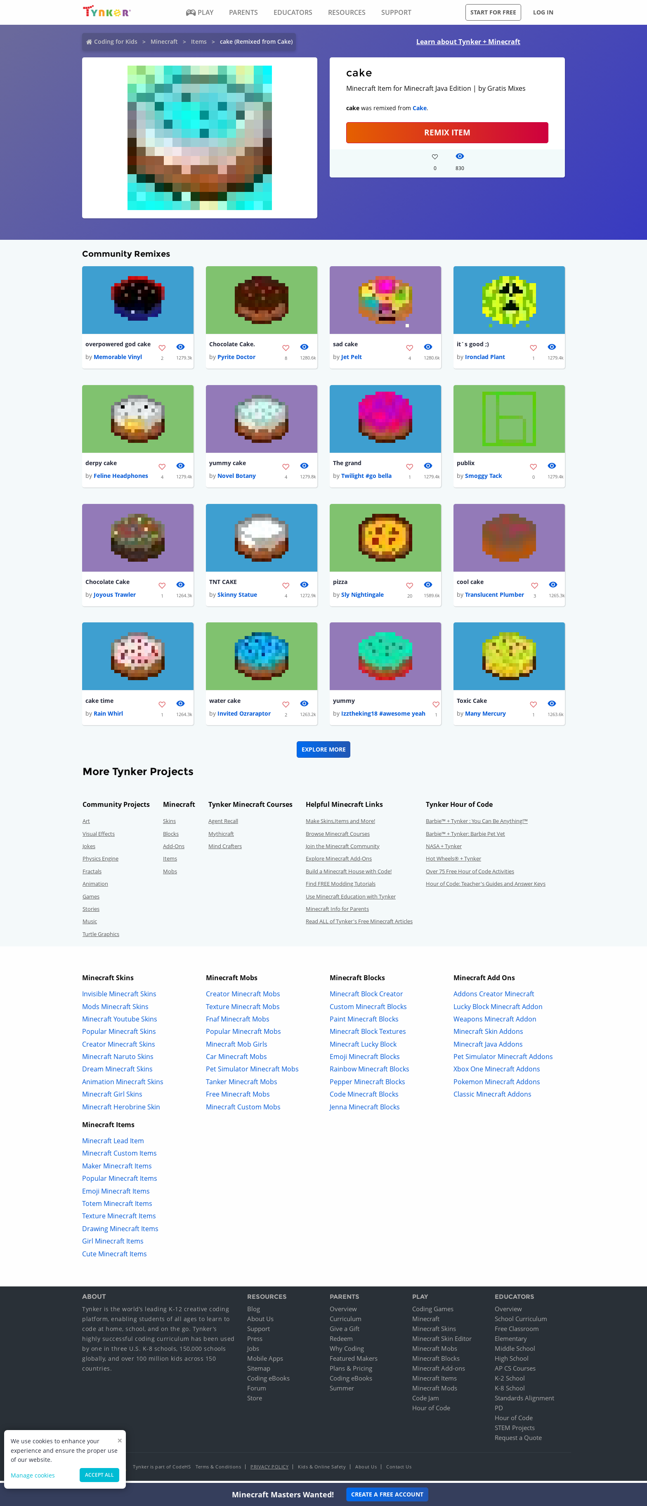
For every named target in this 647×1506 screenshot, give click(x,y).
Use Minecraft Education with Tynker (351, 899)
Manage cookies (33, 1475)
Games (91, 899)
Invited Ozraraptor (244, 717)
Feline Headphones (121, 477)
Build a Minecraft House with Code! (349, 874)
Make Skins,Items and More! (340, 824)
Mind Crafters (225, 849)
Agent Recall (223, 824)
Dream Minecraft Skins (117, 1072)
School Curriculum (521, 1322)
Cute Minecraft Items (114, 1256)
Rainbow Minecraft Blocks (369, 1072)
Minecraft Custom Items (119, 1156)
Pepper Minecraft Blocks (367, 1084)
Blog (253, 1312)
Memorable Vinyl (118, 358)
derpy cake (101, 464)
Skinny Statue (237, 597)
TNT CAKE (223, 584)
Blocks (171, 836)
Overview (343, 1312)
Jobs (253, 1352)
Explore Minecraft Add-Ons (339, 861)
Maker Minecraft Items (117, 1168)
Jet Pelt (351, 358)
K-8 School (510, 1391)
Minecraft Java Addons (488, 1047)
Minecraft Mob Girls (236, 1047)
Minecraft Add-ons (438, 1371)
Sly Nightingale (362, 597)
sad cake (345, 344)
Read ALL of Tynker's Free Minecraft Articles (359, 924)
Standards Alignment (524, 1401)
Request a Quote (518, 1441)
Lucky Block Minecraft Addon (498, 1009)
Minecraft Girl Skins (112, 1097)
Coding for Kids (115, 41)
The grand (347, 464)
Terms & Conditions (218, 1470)
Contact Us (398, 1470)
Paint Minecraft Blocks (364, 1021)
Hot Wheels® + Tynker (453, 861)
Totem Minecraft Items (117, 1206)
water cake (225, 703)
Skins (169, 824)
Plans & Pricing (351, 1371)
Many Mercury (485, 717)
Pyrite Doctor (236, 358)
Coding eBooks (268, 1381)
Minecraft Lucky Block (363, 1047)
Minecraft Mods (434, 1391)
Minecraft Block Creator (366, 997)
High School (512, 1361)
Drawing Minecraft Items (120, 1231)
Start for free (493, 12)
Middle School (515, 1352)
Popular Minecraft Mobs (243, 1034)
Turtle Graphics (101, 937)
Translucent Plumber (494, 597)
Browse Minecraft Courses (338, 836)
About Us (260, 1322)
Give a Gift (344, 1332)
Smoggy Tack (483, 477)
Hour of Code (431, 1411)
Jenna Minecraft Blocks (365, 1109)
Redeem (341, 1342)
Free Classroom (517, 1332)
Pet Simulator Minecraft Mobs (252, 1072)
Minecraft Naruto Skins (117, 1059)
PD (499, 1411)
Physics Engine (100, 861)
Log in (543, 12)
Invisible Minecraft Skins (119, 997)
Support (258, 1332)
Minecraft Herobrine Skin (121, 1109)
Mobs (170, 874)
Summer (342, 1391)
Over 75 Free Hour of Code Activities (470, 874)
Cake (420, 108)
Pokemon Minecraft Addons (496, 1084)
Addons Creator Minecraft (493, 997)
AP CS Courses (515, 1371)
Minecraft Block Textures (368, 1034)
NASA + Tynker (444, 849)
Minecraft (164, 41)
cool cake (470, 584)
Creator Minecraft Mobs (243, 997)
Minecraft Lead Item (113, 1144)
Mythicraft (221, 836)
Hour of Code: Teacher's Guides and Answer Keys (485, 887)
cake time (99, 703)
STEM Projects (515, 1431)
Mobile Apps (265, 1361)
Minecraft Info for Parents (337, 912)
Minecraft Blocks (436, 1361)
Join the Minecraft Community (343, 849)
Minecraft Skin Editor (442, 1342)
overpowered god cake (118, 344)
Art (86, 824)
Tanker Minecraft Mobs (241, 1084)
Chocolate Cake (107, 584)
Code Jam (425, 1401)
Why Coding (347, 1352)
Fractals (92, 874)
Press (254, 1342)
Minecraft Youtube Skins (119, 1021)
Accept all (99, 1474)
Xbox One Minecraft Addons (496, 1072)
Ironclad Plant (485, 358)
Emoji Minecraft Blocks (365, 1059)
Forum (256, 1391)
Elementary (511, 1342)
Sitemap (258, 1371)
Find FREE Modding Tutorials (340, 887)
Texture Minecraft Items (119, 1219)
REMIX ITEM (447, 132)
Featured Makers (354, 1361)
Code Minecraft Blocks (364, 1097)
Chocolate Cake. (232, 344)
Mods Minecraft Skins (115, 1009)
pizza (340, 584)
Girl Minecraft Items (113, 1244)
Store (254, 1401)
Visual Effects (99, 836)
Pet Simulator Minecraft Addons (503, 1059)
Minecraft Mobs (434, 1352)
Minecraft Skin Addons (488, 1034)
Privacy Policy (269, 1470)
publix (466, 464)
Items (199, 41)
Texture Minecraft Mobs (243, 1009)
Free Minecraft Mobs (238, 1097)
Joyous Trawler (115, 597)
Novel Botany (236, 477)
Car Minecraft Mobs (236, 1059)
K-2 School (510, 1381)
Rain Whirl (108, 717)
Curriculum (345, 1322)
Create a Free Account (387, 1494)
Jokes (89, 849)
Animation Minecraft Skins (122, 1084)
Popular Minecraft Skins (119, 1034)
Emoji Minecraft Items (116, 1194)
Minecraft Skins (434, 1332)
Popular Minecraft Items (119, 1181)
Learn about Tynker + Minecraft (468, 41)
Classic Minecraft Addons (492, 1097)
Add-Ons (173, 849)
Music (90, 924)
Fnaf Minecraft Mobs (237, 1021)
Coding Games (432, 1312)
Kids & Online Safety (322, 1470)
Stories (91, 912)
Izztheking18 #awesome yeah (383, 717)
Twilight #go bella (366, 477)
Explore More (324, 753)
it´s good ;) (473, 344)
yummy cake (227, 464)
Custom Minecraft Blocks (368, 1009)
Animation (95, 887)
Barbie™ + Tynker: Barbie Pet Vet (465, 836)
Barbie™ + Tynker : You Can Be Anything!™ (477, 824)
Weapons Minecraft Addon (494, 1021)
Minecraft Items (434, 1381)
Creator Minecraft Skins (118, 1047)
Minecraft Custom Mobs (243, 1109)
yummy (344, 703)
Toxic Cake (472, 703)
